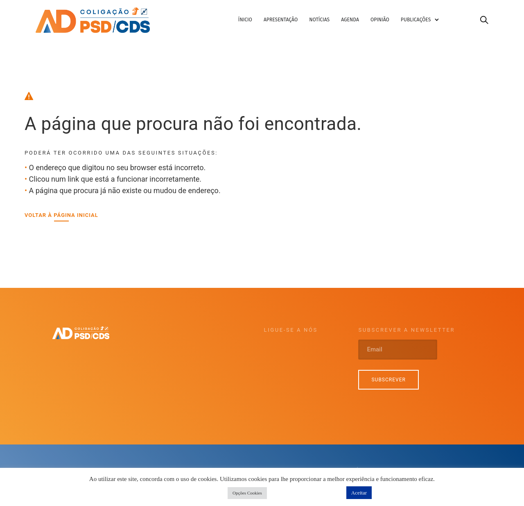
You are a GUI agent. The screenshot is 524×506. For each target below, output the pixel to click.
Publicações (423, 22)
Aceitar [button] (359, 493)
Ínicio (253, 22)
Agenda (358, 22)
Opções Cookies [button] (247, 492)
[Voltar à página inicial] (61, 218)
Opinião (387, 22)
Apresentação (288, 22)
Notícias (327, 22)
